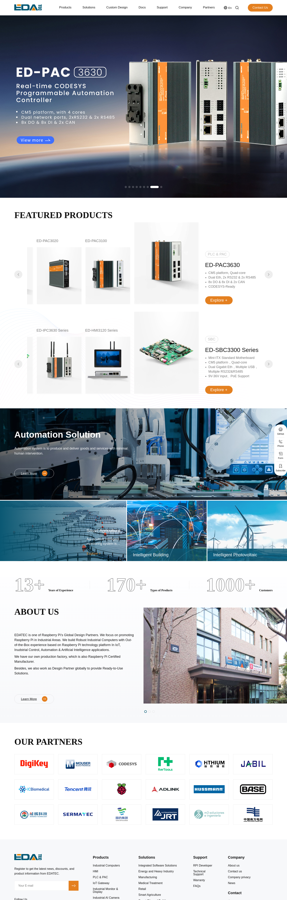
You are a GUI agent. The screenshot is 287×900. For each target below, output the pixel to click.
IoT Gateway (101, 883)
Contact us (235, 871)
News (231, 883)
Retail (142, 889)
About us (233, 865)
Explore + (219, 300)
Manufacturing (147, 877)
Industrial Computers (106, 865)
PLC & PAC (100, 877)
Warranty (199, 880)
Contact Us (260, 7)
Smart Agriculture (149, 894)
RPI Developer (202, 865)
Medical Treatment (150, 883)
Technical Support (199, 873)
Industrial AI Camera (106, 897)
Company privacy (239, 877)
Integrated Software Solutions (157, 865)
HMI (95, 871)
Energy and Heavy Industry (156, 871)
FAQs (197, 886)
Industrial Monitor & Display (105, 890)
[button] (126, 187)
